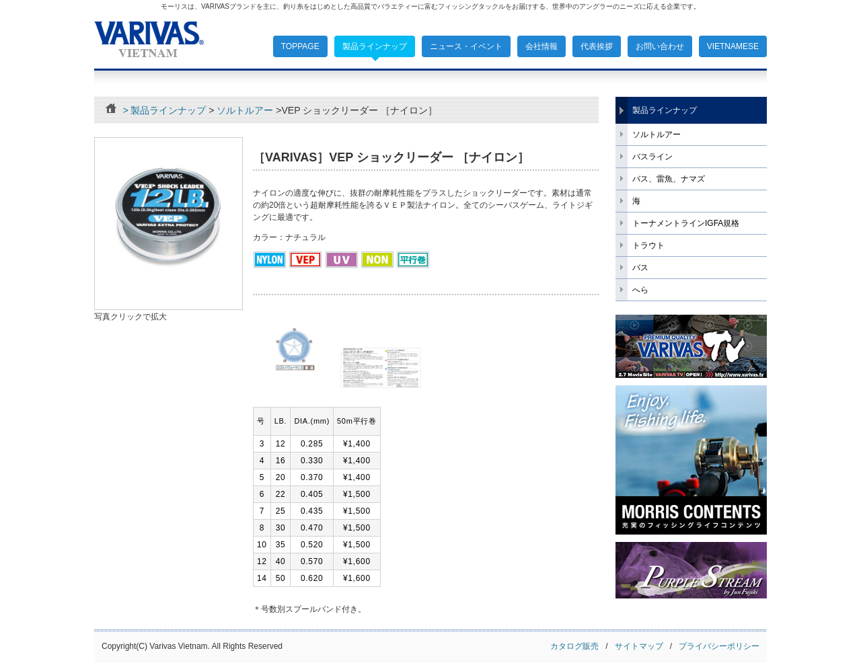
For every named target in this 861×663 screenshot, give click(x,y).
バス (640, 267)
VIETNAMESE (733, 46)
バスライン (652, 156)
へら (640, 290)
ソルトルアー (245, 110)
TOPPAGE (300, 46)
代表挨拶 (597, 46)
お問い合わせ (660, 46)
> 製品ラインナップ (164, 110)
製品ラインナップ (374, 46)
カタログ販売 (574, 646)
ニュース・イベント (466, 46)
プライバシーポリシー (719, 646)
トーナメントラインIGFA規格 (685, 223)
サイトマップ (642, 646)
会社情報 (541, 46)
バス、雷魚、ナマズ (668, 179)
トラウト (648, 245)
